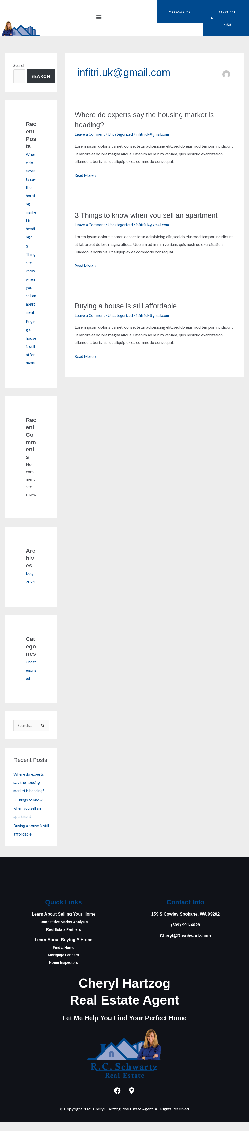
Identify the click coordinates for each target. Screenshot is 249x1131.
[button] (98, 18)
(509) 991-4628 (185, 933)
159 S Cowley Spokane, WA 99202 (185, 922)
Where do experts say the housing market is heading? (31, 195)
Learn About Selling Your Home (63, 922)
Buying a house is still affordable (130, 305)
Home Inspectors (63, 971)
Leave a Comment (90, 134)
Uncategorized (31, 678)
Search (19, 65)
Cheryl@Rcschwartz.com (185, 944)
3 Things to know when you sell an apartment (28, 816)
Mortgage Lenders (63, 963)
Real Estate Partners (63, 938)
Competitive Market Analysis (63, 930)
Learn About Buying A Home (63, 948)
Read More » (86, 174)
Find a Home (63, 956)
